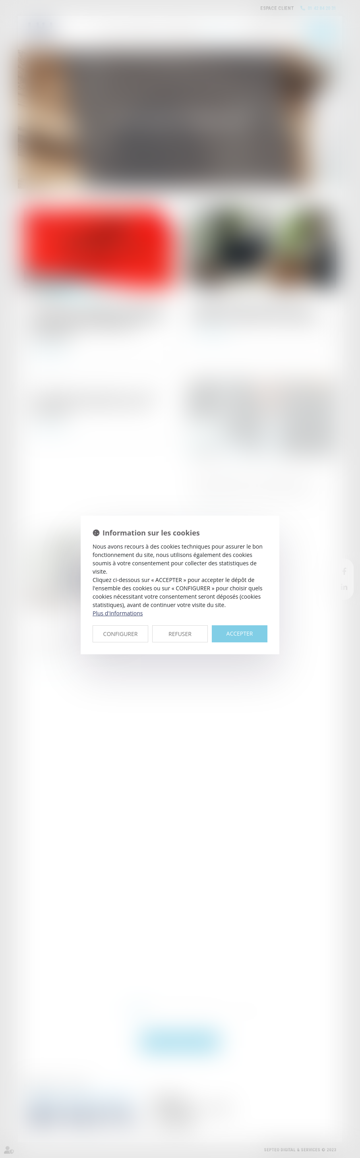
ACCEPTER (239, 633)
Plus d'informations (118, 613)
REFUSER (180, 634)
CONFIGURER (120, 634)
